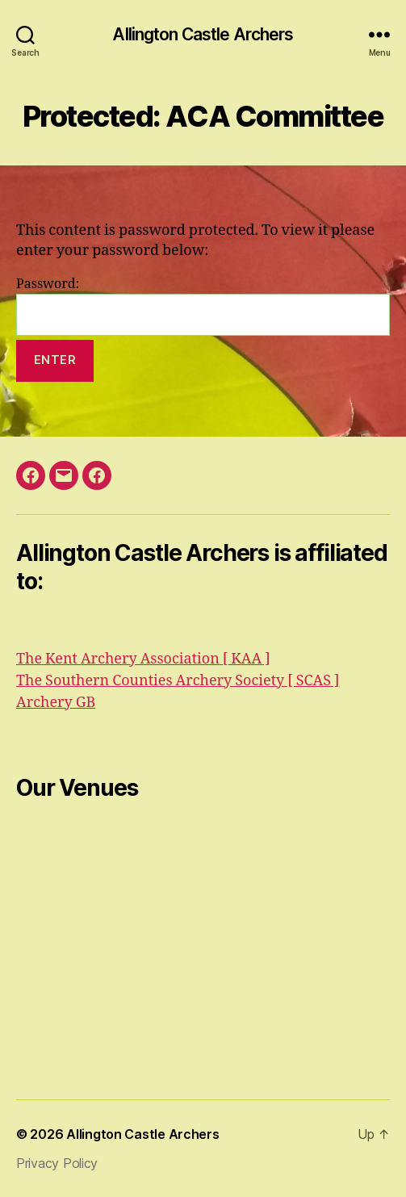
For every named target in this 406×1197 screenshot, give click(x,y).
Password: (203, 305)
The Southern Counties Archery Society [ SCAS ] (177, 681)
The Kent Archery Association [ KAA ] (143, 659)
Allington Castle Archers (202, 34)
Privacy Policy (57, 1163)
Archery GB (55, 702)
